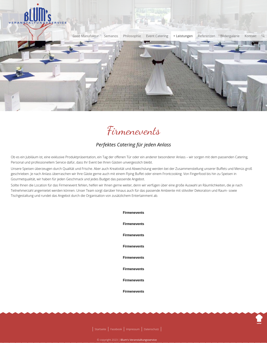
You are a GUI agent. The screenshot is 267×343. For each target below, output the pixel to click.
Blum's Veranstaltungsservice (139, 340)
